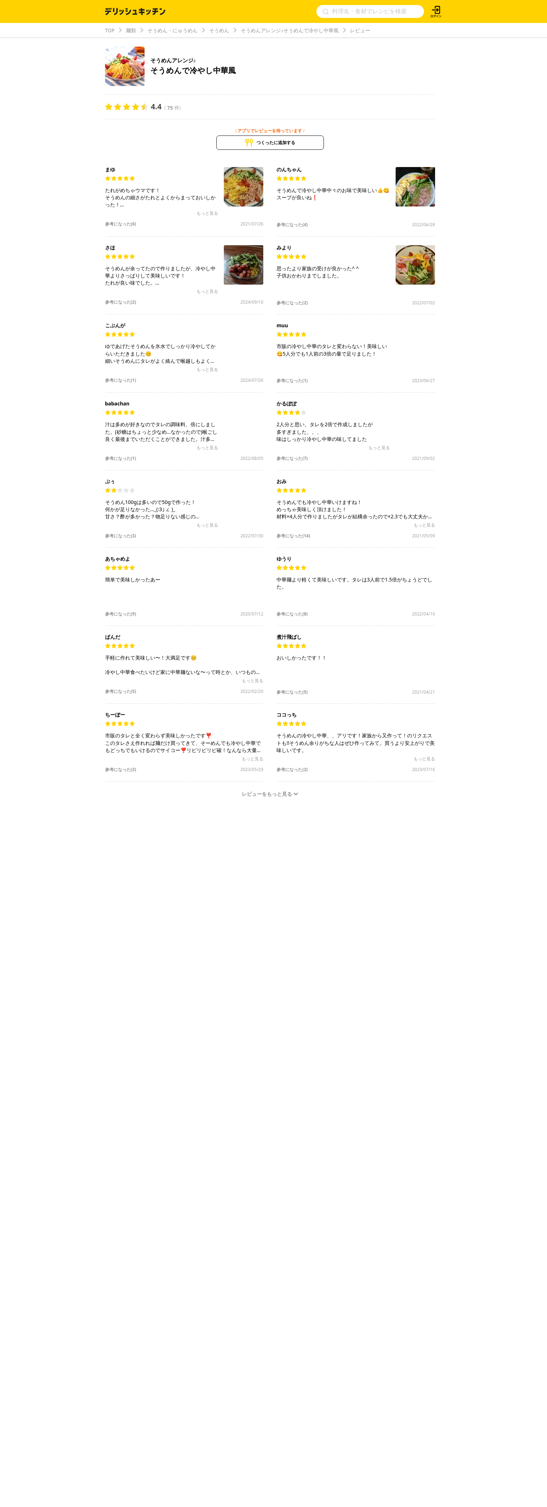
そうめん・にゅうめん (172, 30)
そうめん (219, 30)
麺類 (131, 30)
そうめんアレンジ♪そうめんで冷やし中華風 (290, 30)
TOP (110, 30)
